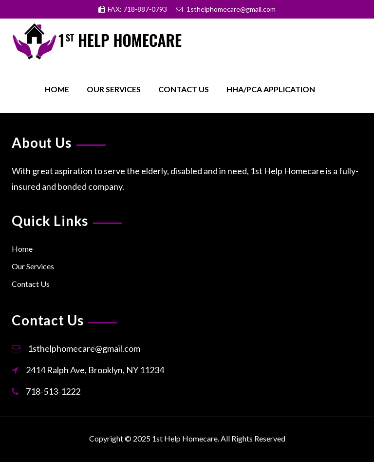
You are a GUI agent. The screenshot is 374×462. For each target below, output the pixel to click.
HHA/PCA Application (270, 89)
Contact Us (183, 89)
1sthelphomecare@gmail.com (84, 348)
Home (57, 89)
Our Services (114, 89)
